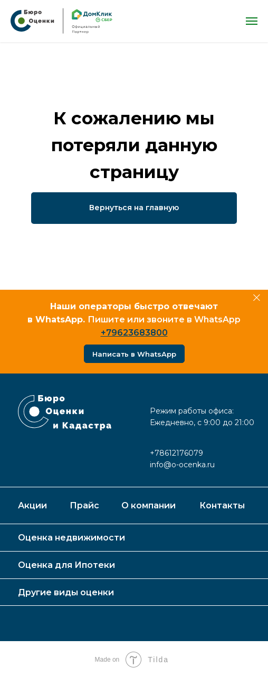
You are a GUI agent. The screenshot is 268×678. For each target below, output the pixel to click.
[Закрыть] (257, 298)
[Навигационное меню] (251, 21)
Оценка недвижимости (71, 538)
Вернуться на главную (134, 207)
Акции (32, 505)
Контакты (222, 505)
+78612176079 (176, 453)
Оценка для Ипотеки (66, 565)
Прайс (84, 505)
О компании (148, 505)
